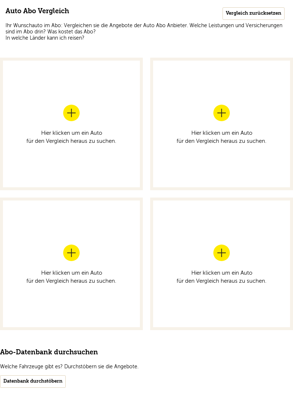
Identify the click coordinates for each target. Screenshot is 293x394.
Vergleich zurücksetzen (253, 13)
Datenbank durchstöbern (32, 381)
